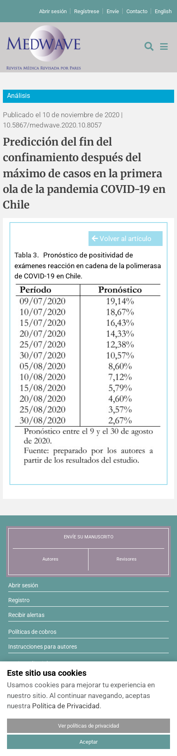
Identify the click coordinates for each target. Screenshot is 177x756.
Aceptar (88, 742)
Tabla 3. (26, 255)
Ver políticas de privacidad (88, 726)
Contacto (136, 11)
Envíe (113, 11)
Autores (50, 559)
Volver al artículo (121, 238)
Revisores (126, 559)
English (163, 11)
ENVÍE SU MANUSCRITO (89, 537)
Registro (19, 600)
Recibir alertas (26, 615)
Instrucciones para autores (42, 646)
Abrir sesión (53, 11)
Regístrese (86, 11)
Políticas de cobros (32, 631)
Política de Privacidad (66, 706)
